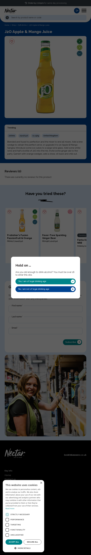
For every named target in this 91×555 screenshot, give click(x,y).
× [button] (41, 483)
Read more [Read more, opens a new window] (10, 508)
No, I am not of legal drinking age (46, 289)
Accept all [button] (14, 542)
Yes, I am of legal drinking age (46, 281)
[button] (23, 547)
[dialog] (23, 516)
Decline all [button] (32, 542)
